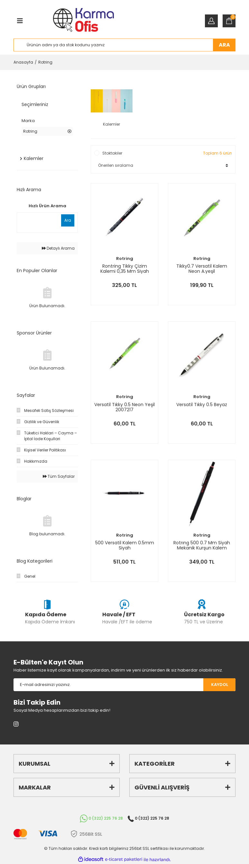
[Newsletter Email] (108, 684)
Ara (67, 220)
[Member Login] (211, 20)
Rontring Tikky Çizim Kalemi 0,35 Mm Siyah (124, 268)
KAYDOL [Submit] (219, 684)
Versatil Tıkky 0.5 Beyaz (201, 405)
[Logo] (83, 21)
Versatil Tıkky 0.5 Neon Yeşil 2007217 (124, 407)
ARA (224, 45)
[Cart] (229, 20)
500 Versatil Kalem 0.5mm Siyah (124, 545)
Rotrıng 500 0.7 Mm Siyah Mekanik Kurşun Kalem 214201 (201, 545)
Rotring (45, 62)
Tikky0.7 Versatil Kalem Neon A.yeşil (201, 268)
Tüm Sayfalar (59, 476)
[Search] (124, 45)
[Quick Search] (38, 220)
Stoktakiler (112, 153)
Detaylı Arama (58, 248)
